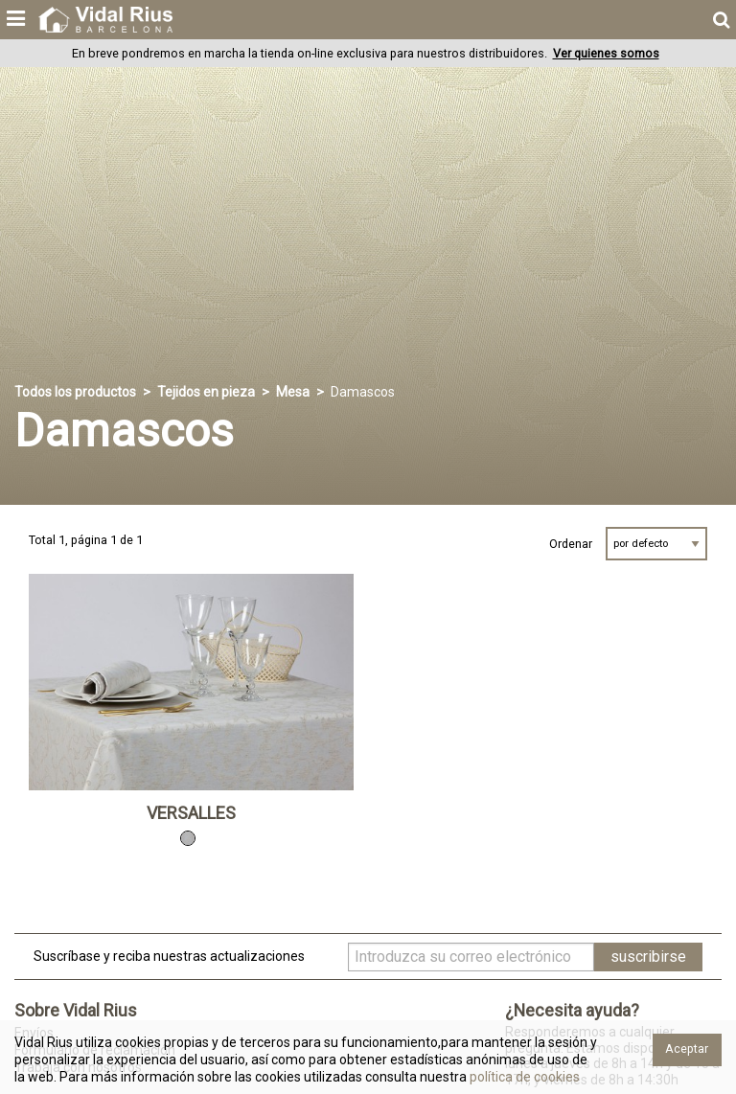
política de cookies (523, 1076)
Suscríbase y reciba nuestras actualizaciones (169, 956)
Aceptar (686, 1048)
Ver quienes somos (606, 53)
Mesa (293, 391)
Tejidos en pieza (206, 391)
